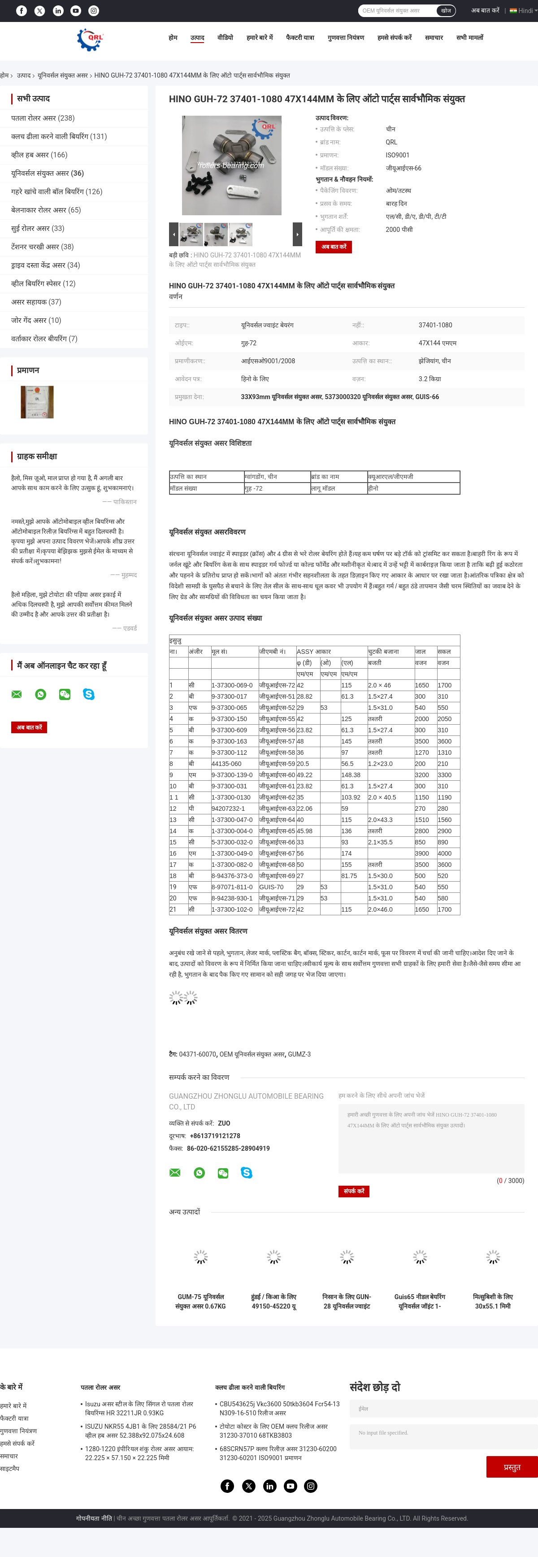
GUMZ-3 (299, 1054)
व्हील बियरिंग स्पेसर (36, 283)
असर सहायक (29, 302)
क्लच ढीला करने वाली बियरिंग (49, 136)
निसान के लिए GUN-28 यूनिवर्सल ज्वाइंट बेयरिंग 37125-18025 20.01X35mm (347, 1301)
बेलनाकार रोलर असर (38, 210)
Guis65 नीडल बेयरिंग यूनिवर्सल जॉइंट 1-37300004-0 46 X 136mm (420, 1301)
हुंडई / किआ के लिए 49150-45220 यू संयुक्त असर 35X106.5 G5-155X (274, 1301)
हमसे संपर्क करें (394, 37)
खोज (446, 11)
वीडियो (225, 37)
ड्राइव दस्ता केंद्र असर (38, 265)
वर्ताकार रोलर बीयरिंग (39, 339)
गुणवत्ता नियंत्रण (346, 37)
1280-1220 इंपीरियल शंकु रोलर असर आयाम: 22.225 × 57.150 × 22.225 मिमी (139, 1453)
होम (173, 37)
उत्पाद (197, 37)
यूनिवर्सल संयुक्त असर (63, 75)
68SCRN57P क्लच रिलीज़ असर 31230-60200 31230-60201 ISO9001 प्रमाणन (278, 1453)
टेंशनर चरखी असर (35, 247)
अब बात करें (485, 10)
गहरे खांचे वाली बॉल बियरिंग (47, 191)
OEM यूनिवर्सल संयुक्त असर (252, 1054)
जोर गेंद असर (29, 320)
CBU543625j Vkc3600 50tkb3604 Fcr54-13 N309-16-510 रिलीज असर (280, 1408)
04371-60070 (197, 1054)
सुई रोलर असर (30, 228)
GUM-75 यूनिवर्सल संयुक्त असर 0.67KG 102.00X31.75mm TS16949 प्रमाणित (200, 1301)
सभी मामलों (469, 37)
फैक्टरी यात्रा (300, 37)
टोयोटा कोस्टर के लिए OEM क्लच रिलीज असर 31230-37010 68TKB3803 (274, 1431)
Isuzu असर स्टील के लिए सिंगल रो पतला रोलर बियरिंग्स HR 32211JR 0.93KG (139, 1408)
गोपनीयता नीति (94, 1518)
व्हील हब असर (30, 155)
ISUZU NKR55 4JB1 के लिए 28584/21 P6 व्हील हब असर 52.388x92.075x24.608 (140, 1431)
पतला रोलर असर (33, 118)
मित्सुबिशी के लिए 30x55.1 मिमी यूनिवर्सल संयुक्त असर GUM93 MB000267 (493, 1301)
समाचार (434, 37)
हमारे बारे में (260, 37)
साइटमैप (10, 1468)
